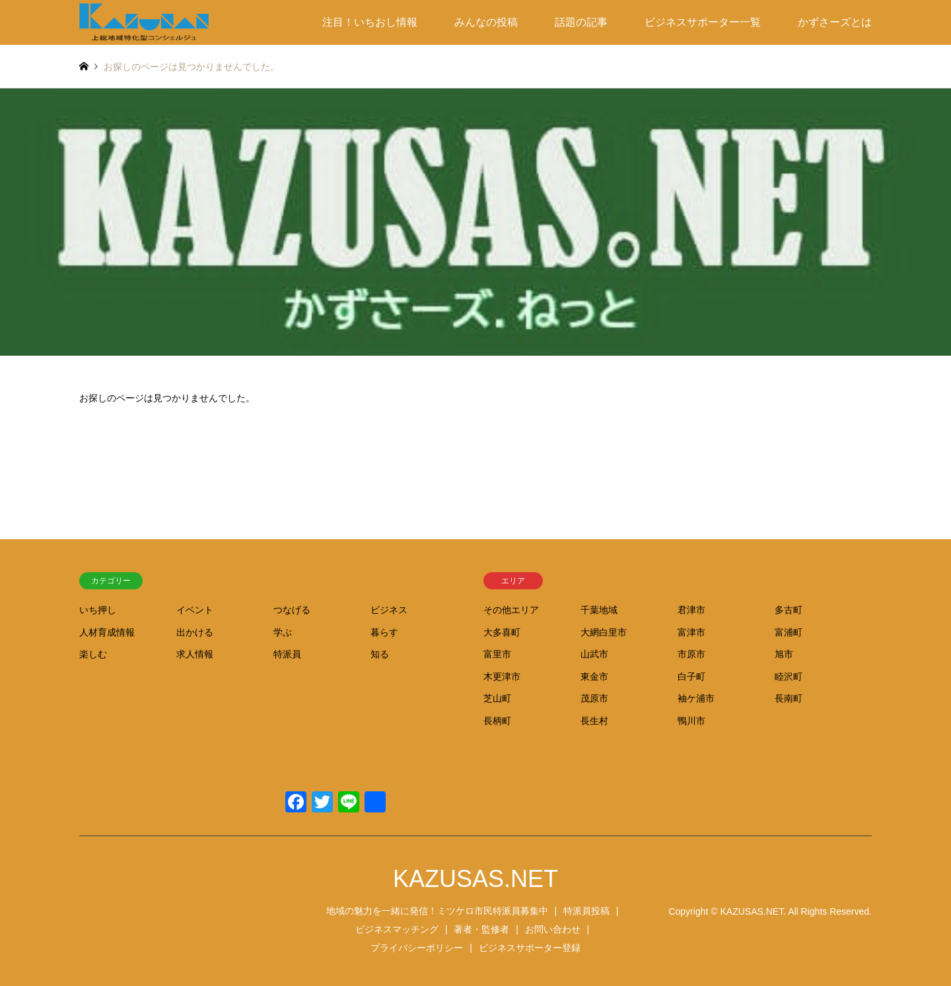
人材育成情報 (107, 632)
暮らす (384, 632)
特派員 (287, 654)
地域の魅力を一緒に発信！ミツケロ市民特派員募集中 (437, 910)
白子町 (691, 676)
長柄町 (497, 720)
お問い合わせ (553, 929)
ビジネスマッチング (397, 929)
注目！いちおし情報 (369, 22)
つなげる (291, 610)
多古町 (788, 610)
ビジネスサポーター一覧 (703, 22)
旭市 (784, 654)
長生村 (594, 720)
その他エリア (511, 610)
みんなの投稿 (486, 22)
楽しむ (93, 654)
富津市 (691, 632)
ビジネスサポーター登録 (530, 947)
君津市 (691, 610)
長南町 (788, 698)
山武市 (594, 654)
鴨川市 (691, 720)
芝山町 (497, 698)
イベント (194, 610)
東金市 (594, 676)
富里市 (497, 654)
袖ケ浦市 (696, 698)
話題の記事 (581, 22)
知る (379, 654)
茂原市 (594, 698)
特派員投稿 (586, 910)
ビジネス (388, 610)
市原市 (691, 654)
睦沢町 (788, 676)
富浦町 (788, 632)
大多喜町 (501, 632)
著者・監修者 (481, 929)
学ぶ (282, 632)
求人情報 (194, 654)
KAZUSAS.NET (475, 878)
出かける (194, 632)
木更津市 (501, 676)
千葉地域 (599, 610)
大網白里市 (604, 632)
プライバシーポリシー (416, 947)
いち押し (97, 610)
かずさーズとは (835, 22)
